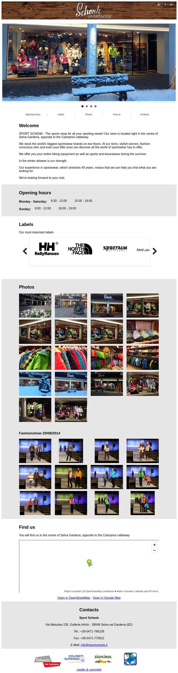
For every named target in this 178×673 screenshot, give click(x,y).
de (158, 4)
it (165, 4)
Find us (116, 114)
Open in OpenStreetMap (73, 597)
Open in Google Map (107, 597)
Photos (88, 114)
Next (156, 251)
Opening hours (32, 114)
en (171, 4)
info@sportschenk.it (94, 645)
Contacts (144, 114)
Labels (61, 114)
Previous (26, 251)
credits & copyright (89, 669)
